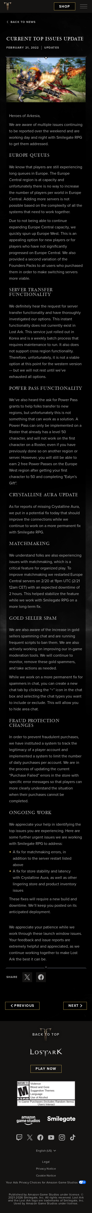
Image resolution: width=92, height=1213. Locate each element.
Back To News (21, 22)
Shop (64, 6)
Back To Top (46, 1034)
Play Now (46, 1069)
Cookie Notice (46, 1175)
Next (75, 1006)
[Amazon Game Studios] (28, 1121)
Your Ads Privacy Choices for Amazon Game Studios (46, 1182)
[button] (46, 80)
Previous (22, 1006)
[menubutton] (83, 6)
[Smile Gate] (61, 1121)
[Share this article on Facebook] (41, 977)
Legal (46, 1162)
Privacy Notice (46, 1168)
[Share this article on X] (27, 977)
